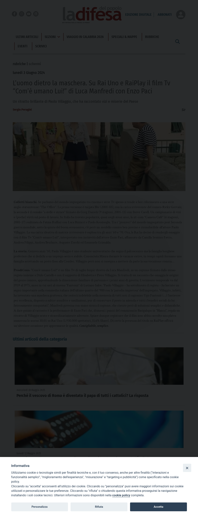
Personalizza (39, 506)
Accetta (158, 506)
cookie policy (121, 495)
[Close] (187, 468)
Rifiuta (99, 506)
